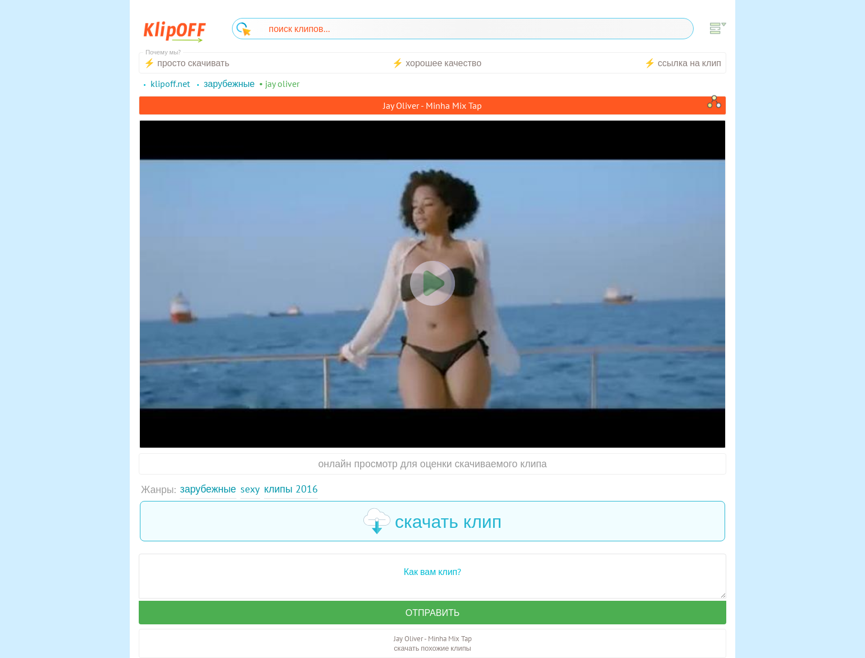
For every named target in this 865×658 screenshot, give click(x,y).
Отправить (432, 612)
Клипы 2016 (290, 488)
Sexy (250, 488)
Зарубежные (208, 488)
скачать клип (432, 521)
